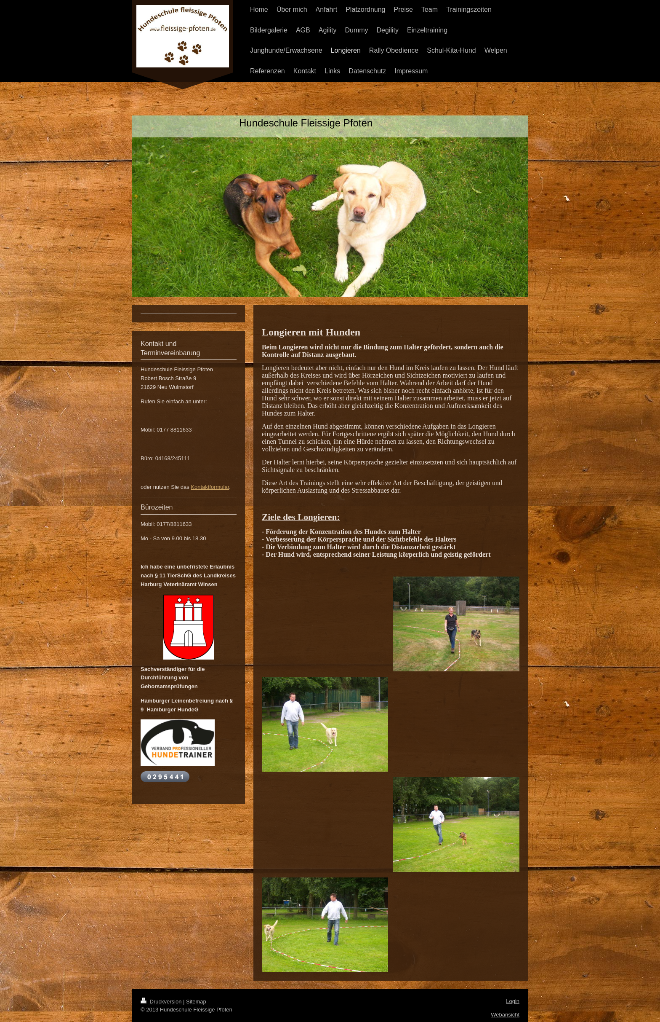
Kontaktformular (210, 487)
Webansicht (505, 1014)
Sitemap (196, 1001)
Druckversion (162, 1001)
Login (512, 1001)
